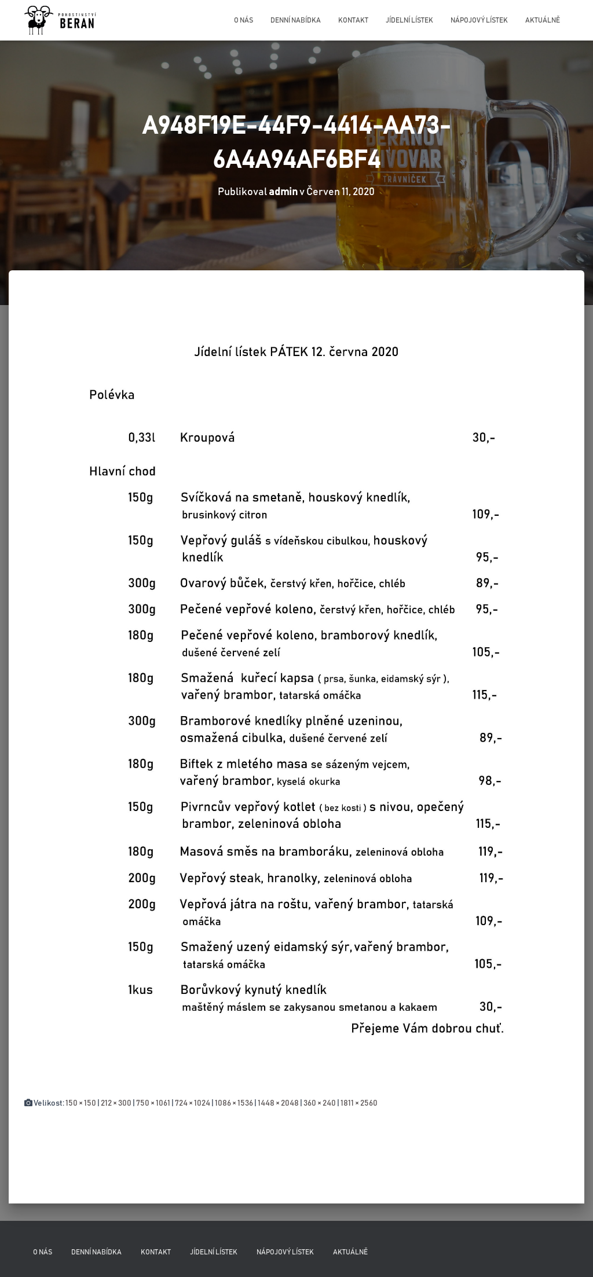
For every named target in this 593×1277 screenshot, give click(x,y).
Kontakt (353, 20)
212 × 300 (116, 1103)
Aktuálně (542, 20)
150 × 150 (80, 1103)
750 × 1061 (153, 1103)
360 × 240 (319, 1103)
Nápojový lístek (479, 20)
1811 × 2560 (359, 1103)
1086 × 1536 (234, 1103)
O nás (243, 20)
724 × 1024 (192, 1103)
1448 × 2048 (278, 1103)
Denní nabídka (295, 20)
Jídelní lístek (409, 20)
